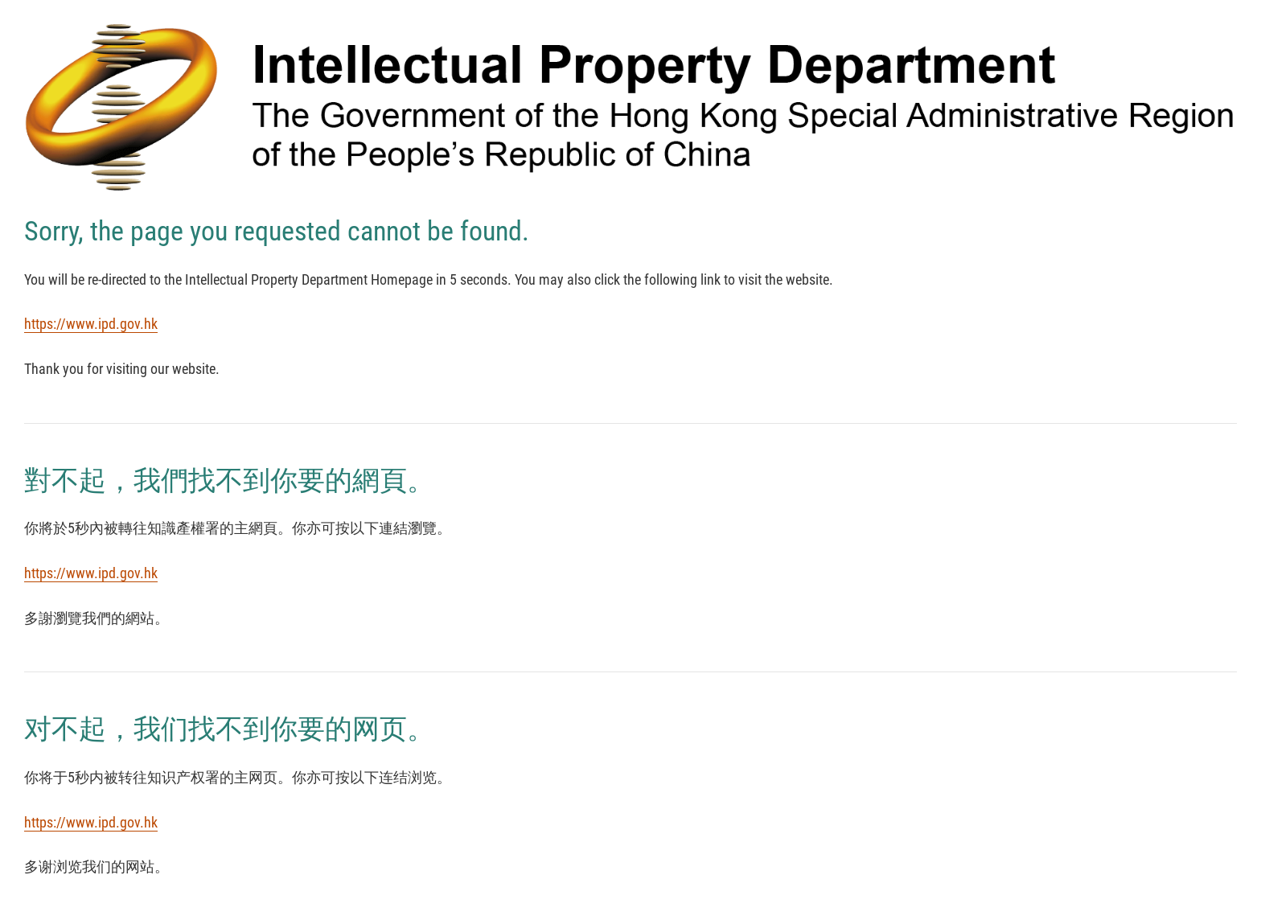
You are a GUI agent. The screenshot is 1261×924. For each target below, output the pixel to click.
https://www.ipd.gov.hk (91, 323)
